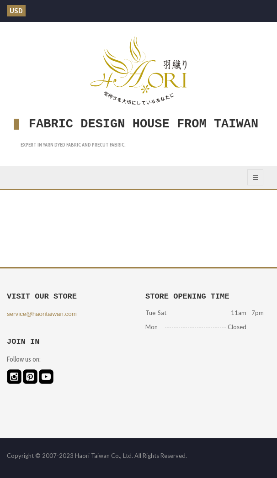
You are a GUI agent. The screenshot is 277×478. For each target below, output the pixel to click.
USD (16, 10)
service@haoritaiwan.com (42, 313)
